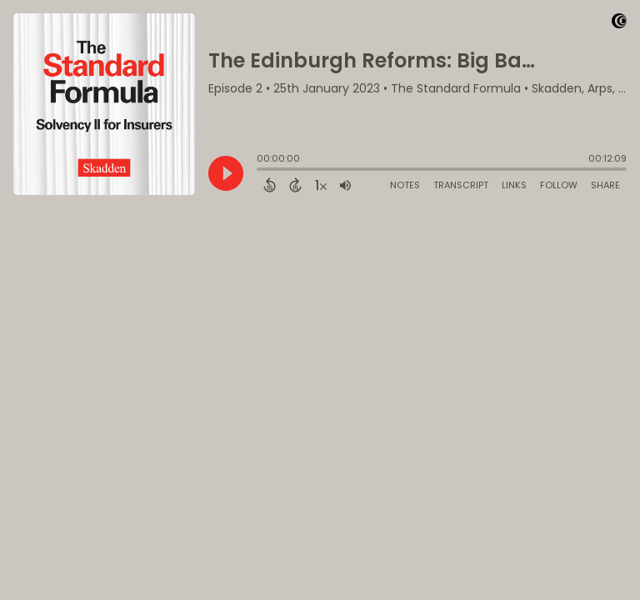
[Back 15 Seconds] (269, 185)
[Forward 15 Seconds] (295, 185)
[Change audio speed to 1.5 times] (320, 185)
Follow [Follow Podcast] (559, 185)
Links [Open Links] (514, 185)
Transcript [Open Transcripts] (460, 185)
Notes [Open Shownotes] (405, 185)
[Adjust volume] (345, 185)
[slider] (261, 170)
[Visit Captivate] (619, 23)
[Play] (225, 173)
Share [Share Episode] (605, 185)
